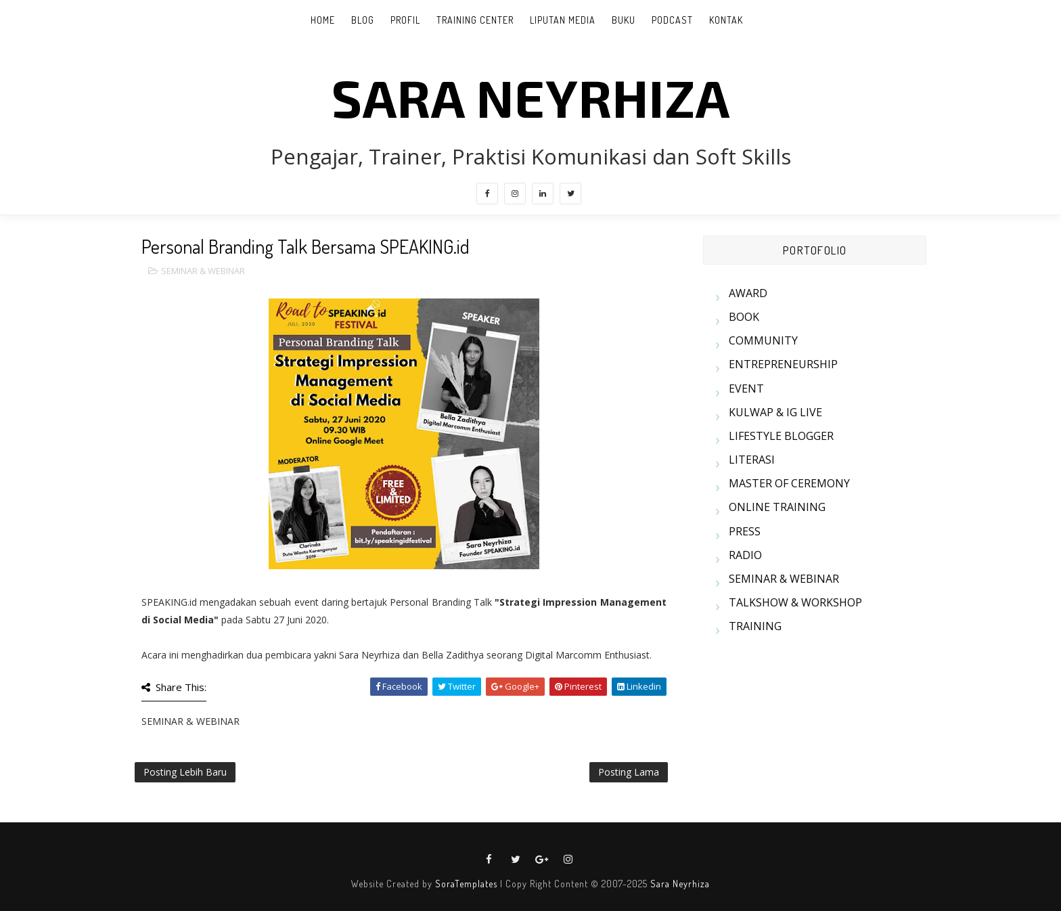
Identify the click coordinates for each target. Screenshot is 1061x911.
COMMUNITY (763, 340)
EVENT (746, 388)
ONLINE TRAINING (777, 506)
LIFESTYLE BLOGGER (781, 435)
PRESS (745, 531)
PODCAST (672, 20)
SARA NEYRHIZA (531, 97)
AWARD (748, 293)
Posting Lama (628, 771)
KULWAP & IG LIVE (775, 412)
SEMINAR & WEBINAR (203, 271)
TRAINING (755, 626)
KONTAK (726, 20)
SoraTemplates (466, 883)
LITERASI (752, 459)
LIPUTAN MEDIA (562, 20)
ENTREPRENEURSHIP (783, 364)
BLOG (362, 20)
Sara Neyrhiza (680, 883)
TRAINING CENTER (475, 20)
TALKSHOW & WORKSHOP (795, 602)
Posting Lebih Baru (185, 771)
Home (323, 20)
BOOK (744, 316)
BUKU (623, 20)
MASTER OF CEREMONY (789, 483)
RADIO (745, 555)
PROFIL (405, 20)
